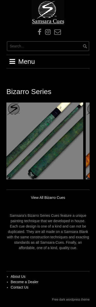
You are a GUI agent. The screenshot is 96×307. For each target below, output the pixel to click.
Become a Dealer (24, 282)
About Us (18, 276)
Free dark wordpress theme (71, 299)
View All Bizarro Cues (48, 198)
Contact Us (19, 287)
